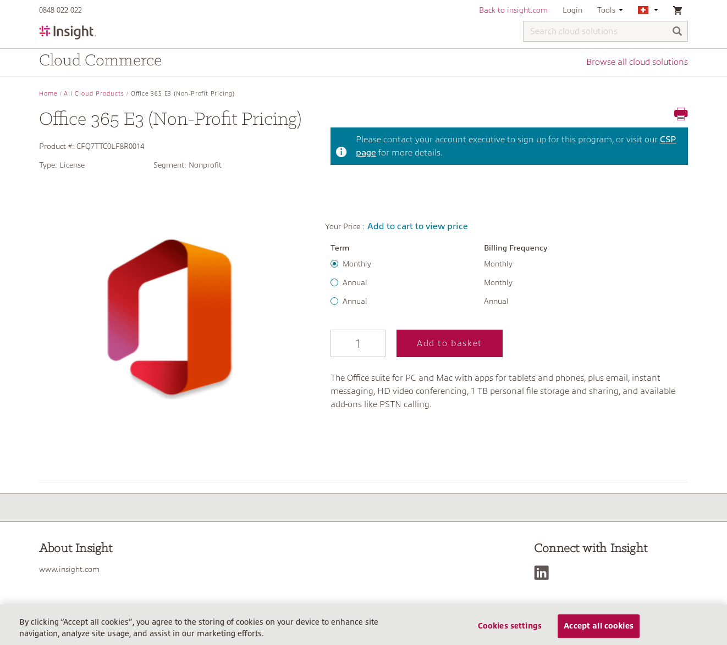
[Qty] (358, 343)
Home (48, 93)
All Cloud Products (94, 93)
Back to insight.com (513, 9)
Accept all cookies (599, 629)
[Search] (677, 32)
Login (572, 9)
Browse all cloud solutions (637, 62)
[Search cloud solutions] (605, 31)
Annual (355, 282)
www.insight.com (69, 569)
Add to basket (449, 343)
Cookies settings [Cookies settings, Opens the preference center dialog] (510, 629)
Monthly (357, 264)
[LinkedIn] (544, 572)
